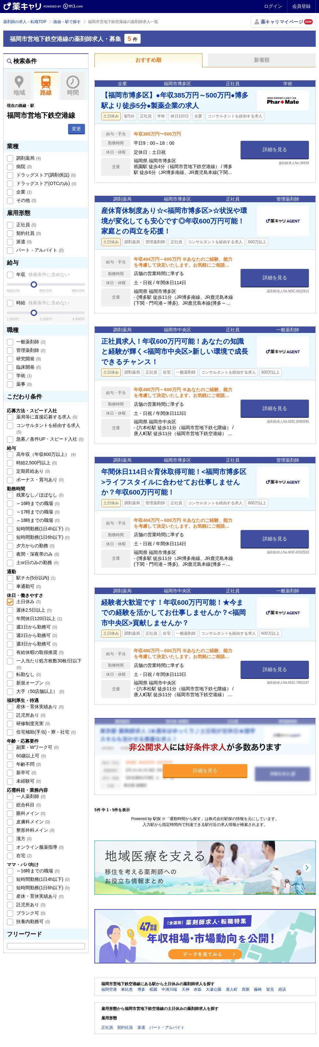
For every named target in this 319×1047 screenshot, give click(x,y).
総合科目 (28, 804)
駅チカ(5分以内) (35, 577)
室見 (270, 989)
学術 (23, 375)
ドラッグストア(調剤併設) (45, 175)
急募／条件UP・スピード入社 (49, 439)
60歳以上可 (30, 755)
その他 (25, 200)
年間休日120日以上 (38, 618)
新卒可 (25, 772)
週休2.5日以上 (33, 610)
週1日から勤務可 (36, 627)
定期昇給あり (32, 471)
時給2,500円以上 (36, 462)
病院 (23, 166)
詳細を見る (275, 149)
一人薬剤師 (30, 796)
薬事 (23, 384)
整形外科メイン (35, 830)
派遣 (23, 241)
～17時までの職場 (37, 511)
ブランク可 (30, 913)
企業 (23, 191)
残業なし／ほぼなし (39, 494)
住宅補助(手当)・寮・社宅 (45, 732)
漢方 (23, 838)
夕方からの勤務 (35, 545)
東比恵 (127, 989)
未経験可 (28, 781)
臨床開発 (28, 367)
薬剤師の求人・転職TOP (24, 22)
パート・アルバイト (39, 250)
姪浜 (282, 989)
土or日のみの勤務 (37, 562)
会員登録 (301, 6)
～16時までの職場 (37, 503)
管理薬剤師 (30, 350)
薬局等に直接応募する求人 (46, 416)
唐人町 (232, 989)
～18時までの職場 (37, 520)
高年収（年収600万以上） (45, 454)
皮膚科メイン (32, 821)
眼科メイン (30, 813)
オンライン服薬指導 (39, 847)
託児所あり (30, 715)
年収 (42, 274)
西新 (246, 989)
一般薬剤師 (30, 341)
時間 (73, 86)
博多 (141, 989)
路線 (46, 86)
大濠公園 (213, 989)
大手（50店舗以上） (39, 691)
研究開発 (28, 358)
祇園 (153, 989)
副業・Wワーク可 (37, 747)
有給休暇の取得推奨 (39, 652)
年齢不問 (28, 764)
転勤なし (28, 674)
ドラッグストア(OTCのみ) (45, 183)
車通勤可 (28, 586)
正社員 (25, 224)
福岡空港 (109, 989)
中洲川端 (169, 989)
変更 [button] (76, 128)
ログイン (273, 6)
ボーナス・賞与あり (39, 479)
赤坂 (197, 989)
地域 (19, 86)
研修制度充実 (32, 723)
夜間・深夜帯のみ (37, 554)
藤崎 (258, 989)
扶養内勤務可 (32, 921)
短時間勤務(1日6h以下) (42, 537)
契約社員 (28, 233)
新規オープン (32, 682)
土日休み (28, 601)
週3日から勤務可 (36, 643)
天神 (185, 989)
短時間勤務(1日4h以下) (42, 528)
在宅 (23, 855)
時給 (42, 302)
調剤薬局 (28, 158)
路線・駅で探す (67, 22)
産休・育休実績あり (39, 706)
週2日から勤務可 (36, 635)
